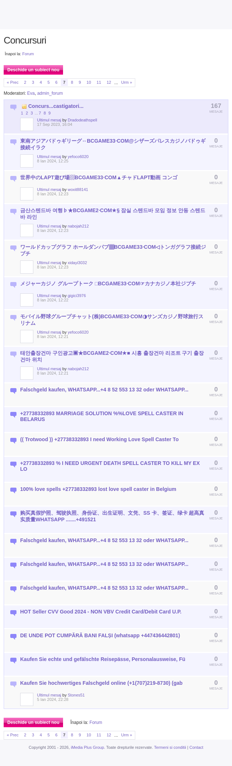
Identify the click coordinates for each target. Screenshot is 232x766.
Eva (31, 93)
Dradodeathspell (82, 120)
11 (99, 82)
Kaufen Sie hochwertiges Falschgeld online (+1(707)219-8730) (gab (101, 683)
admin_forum (50, 93)
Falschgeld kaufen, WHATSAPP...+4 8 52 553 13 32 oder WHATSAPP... (104, 390)
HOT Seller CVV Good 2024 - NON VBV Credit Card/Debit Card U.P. (100, 612)
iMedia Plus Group (87, 747)
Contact (196, 747)
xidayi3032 (77, 262)
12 (109, 82)
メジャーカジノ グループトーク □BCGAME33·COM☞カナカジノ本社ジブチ (108, 283)
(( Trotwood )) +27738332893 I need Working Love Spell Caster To (99, 439)
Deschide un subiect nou (33, 69)
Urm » (126, 82)
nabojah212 (78, 226)
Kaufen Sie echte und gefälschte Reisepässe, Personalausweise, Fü (102, 659)
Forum (28, 54)
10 (88, 82)
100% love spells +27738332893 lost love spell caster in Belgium (98, 489)
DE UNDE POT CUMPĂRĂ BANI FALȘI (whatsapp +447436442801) (100, 635)
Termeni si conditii (170, 747)
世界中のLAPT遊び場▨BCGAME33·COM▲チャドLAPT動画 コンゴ (98, 177)
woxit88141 (78, 189)
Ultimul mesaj (49, 120)
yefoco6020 (78, 156)
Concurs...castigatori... (56, 106)
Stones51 (76, 695)
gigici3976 (77, 295)
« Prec (13, 82)
